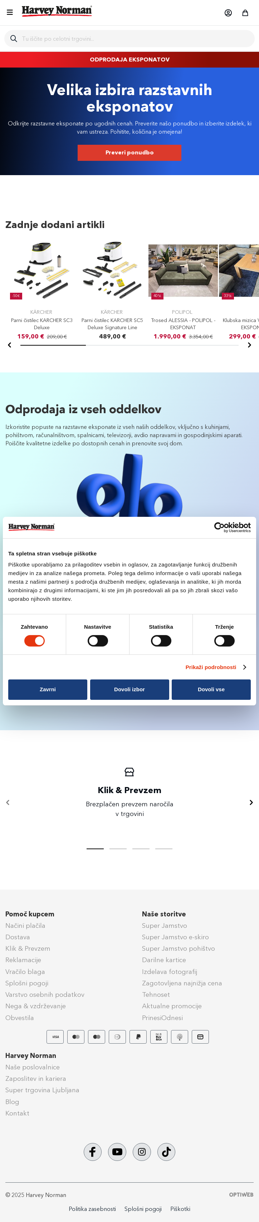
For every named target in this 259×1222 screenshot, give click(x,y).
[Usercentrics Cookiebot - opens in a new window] (219, 527)
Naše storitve (164, 914)
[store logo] (57, 11)
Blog (12, 1102)
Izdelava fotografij (169, 972)
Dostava (17, 937)
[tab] (118, 849)
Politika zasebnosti (92, 1209)
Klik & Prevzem (27, 949)
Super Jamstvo (164, 926)
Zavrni (48, 689)
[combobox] (135, 38)
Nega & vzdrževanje (35, 1006)
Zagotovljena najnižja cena (182, 983)
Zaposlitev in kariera (35, 1079)
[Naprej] (249, 345)
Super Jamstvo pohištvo (178, 949)
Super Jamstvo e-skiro (175, 937)
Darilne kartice (164, 960)
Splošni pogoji (26, 983)
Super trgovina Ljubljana (42, 1090)
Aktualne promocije (172, 1006)
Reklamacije (23, 960)
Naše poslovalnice (32, 1067)
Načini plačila (25, 926)
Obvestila (19, 1018)
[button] (227, 12)
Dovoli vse (211, 689)
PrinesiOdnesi (162, 1018)
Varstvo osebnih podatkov (44, 995)
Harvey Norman (30, 1056)
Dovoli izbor (129, 689)
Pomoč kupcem (29, 914)
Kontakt (17, 1113)
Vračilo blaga (25, 972)
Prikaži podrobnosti (211, 667)
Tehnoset (156, 995)
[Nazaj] (9, 345)
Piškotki (180, 1209)
